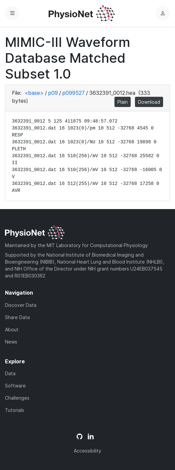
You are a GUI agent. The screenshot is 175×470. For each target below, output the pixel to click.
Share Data (17, 317)
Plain (122, 102)
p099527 (74, 93)
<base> (34, 93)
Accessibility (87, 450)
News (11, 341)
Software (15, 385)
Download (149, 102)
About (12, 329)
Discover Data (20, 305)
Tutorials (14, 410)
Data (10, 373)
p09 (53, 93)
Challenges (17, 398)
